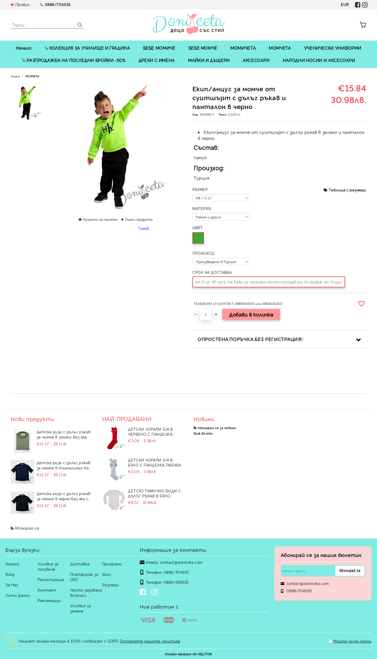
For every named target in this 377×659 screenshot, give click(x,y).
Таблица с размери (347, 189)
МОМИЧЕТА (243, 48)
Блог (106, 574)
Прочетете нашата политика (150, 640)
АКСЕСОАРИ (256, 60)
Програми (111, 563)
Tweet (143, 228)
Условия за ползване (48, 566)
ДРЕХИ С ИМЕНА (156, 60)
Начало (24, 48)
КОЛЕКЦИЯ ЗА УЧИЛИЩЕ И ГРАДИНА (87, 48)
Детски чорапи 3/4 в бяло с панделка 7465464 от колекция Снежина (154, 462)
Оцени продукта (139, 219)
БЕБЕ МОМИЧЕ (159, 48)
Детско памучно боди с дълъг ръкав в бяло (154, 493)
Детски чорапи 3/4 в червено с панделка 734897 (150, 431)
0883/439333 (176, 582)
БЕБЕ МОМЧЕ (202, 48)
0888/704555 (58, 4)
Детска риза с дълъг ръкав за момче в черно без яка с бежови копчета (64, 496)
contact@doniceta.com (181, 562)
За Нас (11, 584)
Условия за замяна (80, 608)
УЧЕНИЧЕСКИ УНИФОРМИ (332, 48)
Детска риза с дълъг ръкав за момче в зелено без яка (64, 434)
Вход (10, 574)
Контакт (47, 589)
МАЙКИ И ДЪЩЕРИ (209, 60)
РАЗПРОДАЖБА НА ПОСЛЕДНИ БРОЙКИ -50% (73, 60)
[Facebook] (144, 592)
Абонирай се (27, 527)
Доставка (80, 563)
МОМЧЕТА (280, 48)
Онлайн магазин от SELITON (188, 654)
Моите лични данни (352, 640)
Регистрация (51, 579)
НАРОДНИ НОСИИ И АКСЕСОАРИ (319, 60)
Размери (110, 584)
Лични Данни (17, 595)
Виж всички (203, 433)
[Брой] (205, 314)
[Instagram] (155, 592)
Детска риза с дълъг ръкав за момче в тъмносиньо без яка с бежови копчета (64, 465)
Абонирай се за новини (217, 427)
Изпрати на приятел (100, 219)
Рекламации (49, 600)
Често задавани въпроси (86, 592)
